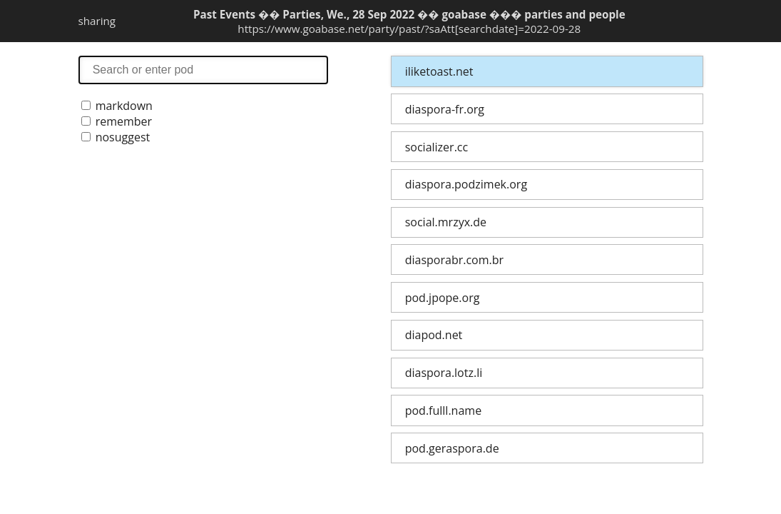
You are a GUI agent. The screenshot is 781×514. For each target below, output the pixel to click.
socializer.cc (436, 147)
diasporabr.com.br (454, 260)
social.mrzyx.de (445, 222)
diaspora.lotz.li (444, 373)
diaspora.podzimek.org (466, 184)
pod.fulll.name (443, 410)
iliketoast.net (439, 71)
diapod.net (434, 335)
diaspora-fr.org (444, 109)
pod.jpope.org (442, 298)
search (203, 70)
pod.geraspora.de (452, 448)
